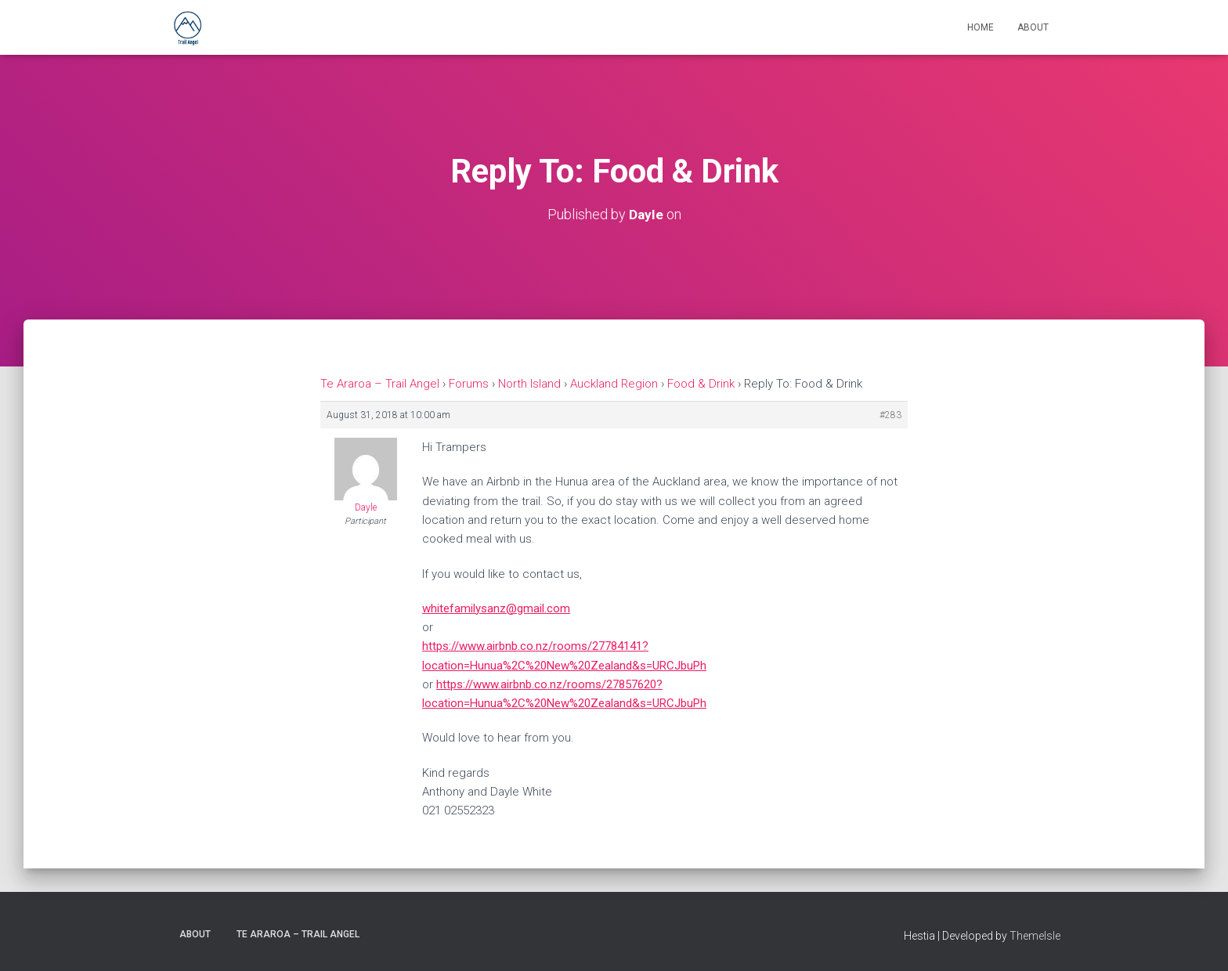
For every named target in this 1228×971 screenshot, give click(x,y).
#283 (890, 415)
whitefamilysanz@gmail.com (496, 608)
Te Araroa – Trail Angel (379, 384)
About (1033, 27)
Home (980, 27)
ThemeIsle (1034, 935)
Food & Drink (701, 384)
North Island (529, 384)
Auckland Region (614, 384)
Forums (469, 384)
